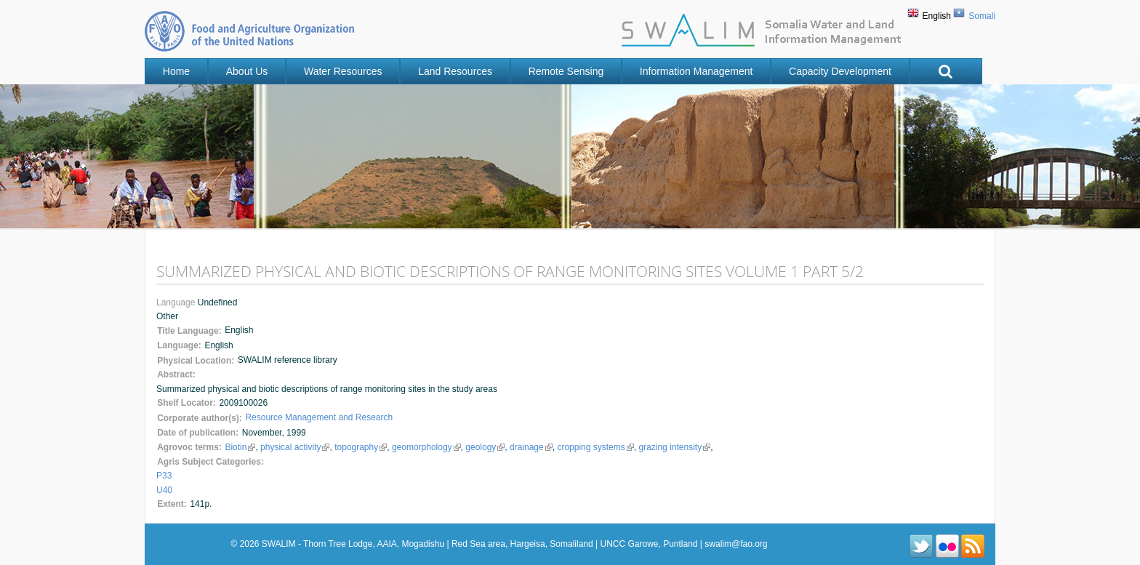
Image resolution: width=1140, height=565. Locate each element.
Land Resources (455, 71)
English (937, 16)
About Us (247, 71)
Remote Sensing (566, 71)
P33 (164, 475)
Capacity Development (840, 71)
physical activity (294, 447)
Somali (981, 16)
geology (483, 447)
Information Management (696, 71)
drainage (528, 447)
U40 (164, 490)
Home (176, 71)
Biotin (240, 447)
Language (177, 302)
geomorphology (424, 447)
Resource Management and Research (319, 417)
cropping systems (593, 447)
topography (359, 447)
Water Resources (343, 71)
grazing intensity (671, 447)
